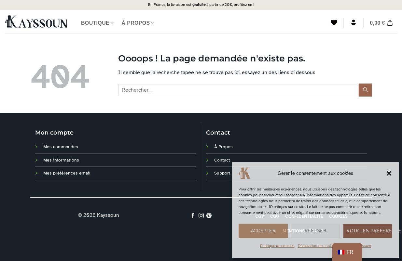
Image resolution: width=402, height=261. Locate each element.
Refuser (315, 231)
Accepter (263, 231)
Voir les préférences (369, 231)
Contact (222, 160)
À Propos (138, 23)
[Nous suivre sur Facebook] (193, 215)
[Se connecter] (353, 22)
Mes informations (61, 160)
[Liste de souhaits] (334, 22)
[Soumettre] (365, 90)
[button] (389, 173)
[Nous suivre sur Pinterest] (209, 215)
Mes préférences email (66, 173)
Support (222, 173)
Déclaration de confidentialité (323, 245)
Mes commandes (60, 147)
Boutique (97, 23)
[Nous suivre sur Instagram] (200, 215)
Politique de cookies (277, 245)
